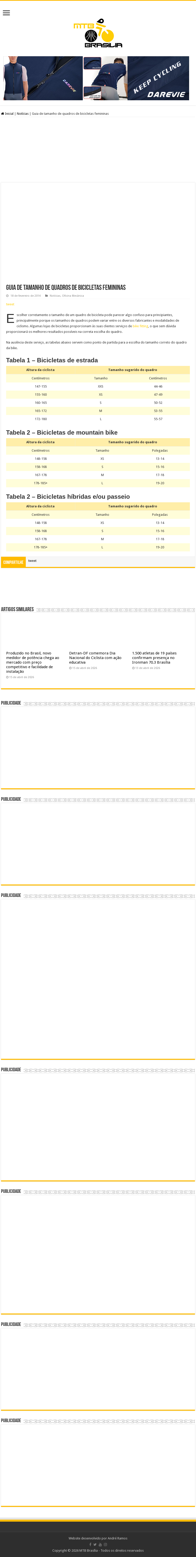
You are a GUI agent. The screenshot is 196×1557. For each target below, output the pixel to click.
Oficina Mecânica (73, 295)
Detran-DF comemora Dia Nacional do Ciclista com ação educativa (95, 658)
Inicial (7, 114)
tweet (10, 304)
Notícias (23, 114)
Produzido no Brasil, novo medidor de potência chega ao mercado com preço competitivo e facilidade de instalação (32, 662)
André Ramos (117, 1538)
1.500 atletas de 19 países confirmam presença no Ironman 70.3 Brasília (154, 658)
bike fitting (140, 326)
